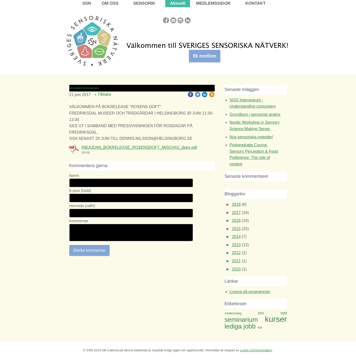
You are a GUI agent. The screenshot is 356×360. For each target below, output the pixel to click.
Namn (74, 175)
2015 (236, 229)
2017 (236, 212)
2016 (236, 220)
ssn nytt (272, 313)
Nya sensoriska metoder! (251, 137)
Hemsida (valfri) (82, 206)
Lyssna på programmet (250, 292)
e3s (260, 327)
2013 (236, 245)
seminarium (245, 319)
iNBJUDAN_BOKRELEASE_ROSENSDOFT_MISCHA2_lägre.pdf (139, 147)
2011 (236, 261)
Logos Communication (256, 350)
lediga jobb (241, 326)
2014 (236, 237)
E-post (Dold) (80, 190)
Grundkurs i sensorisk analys (255, 114)
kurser (276, 319)
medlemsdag (241, 313)
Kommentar (79, 221)
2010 (236, 269)
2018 (236, 204)
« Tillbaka (102, 94)
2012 (236, 253)
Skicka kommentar (89, 250)
